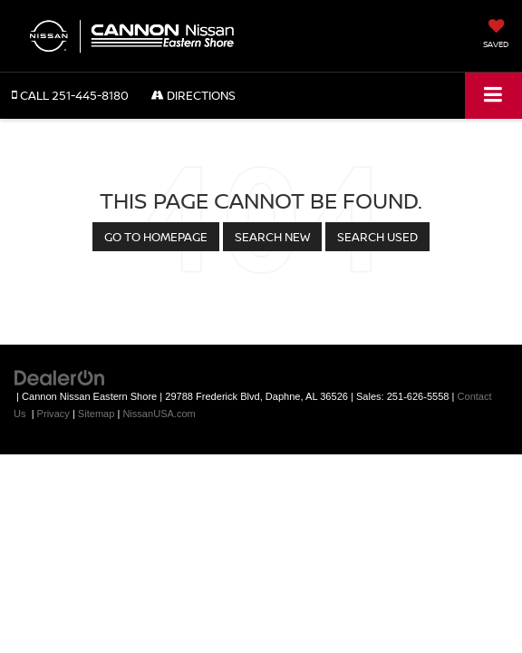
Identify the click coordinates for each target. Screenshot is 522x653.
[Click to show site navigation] (493, 96)
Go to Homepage (156, 237)
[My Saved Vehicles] (495, 35)
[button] (70, 96)
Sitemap (96, 413)
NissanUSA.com (158, 413)
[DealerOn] (60, 378)
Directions (193, 95)
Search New (272, 237)
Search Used (377, 237)
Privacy (53, 413)
